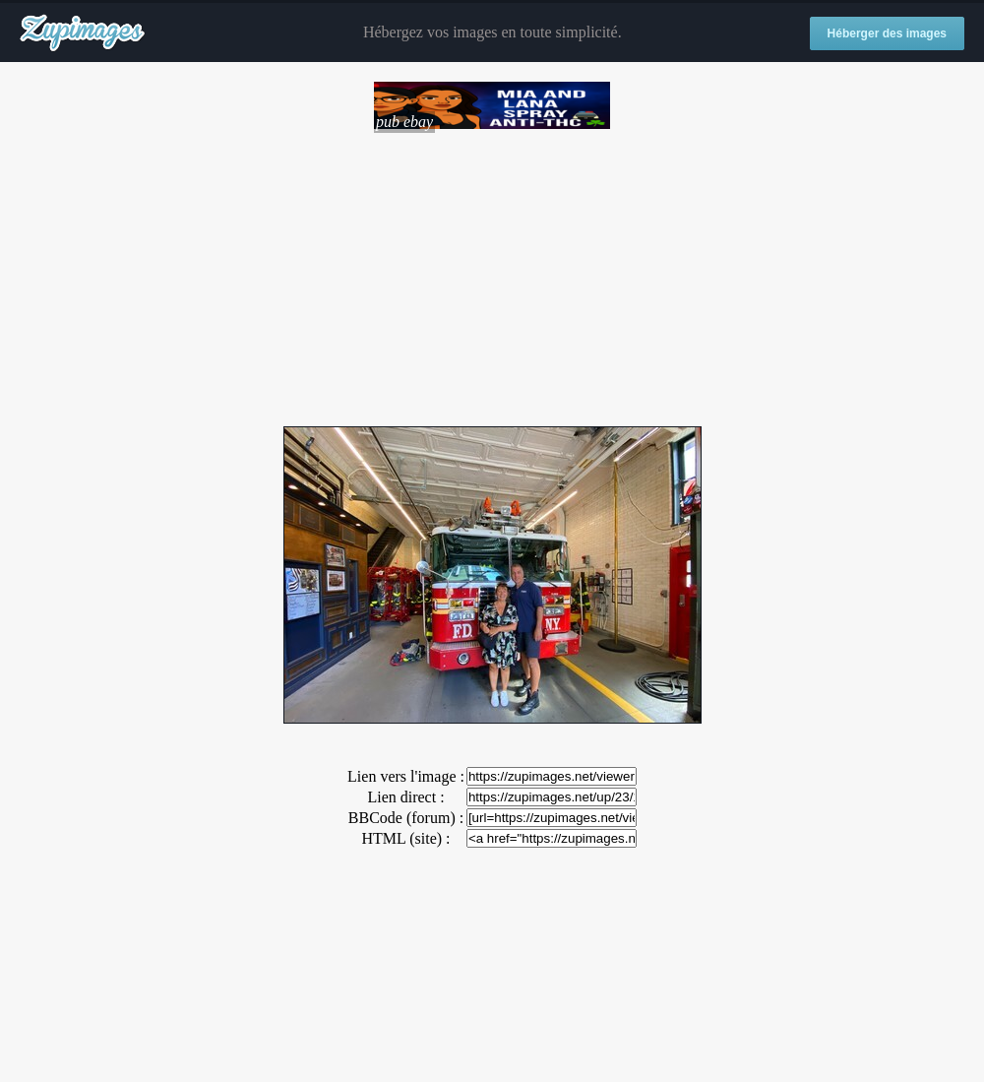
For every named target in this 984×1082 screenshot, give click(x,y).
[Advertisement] (492, 271)
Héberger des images (887, 33)
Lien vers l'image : (405, 776)
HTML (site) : (405, 838)
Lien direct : (405, 797)
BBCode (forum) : (405, 817)
